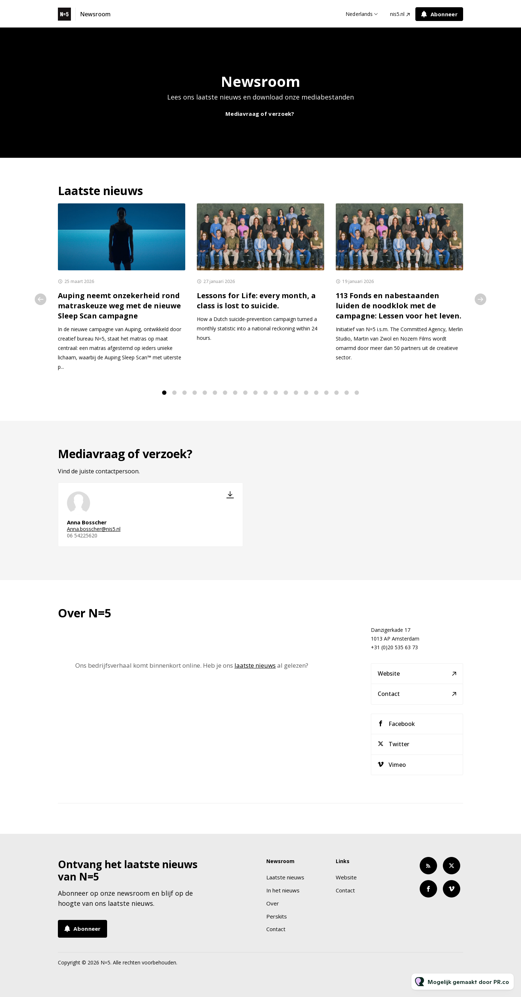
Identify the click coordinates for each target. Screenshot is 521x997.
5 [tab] (205, 392)
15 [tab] (306, 392)
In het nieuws (283, 890)
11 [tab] (265, 392)
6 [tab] (215, 392)
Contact (389, 696)
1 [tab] (164, 392)
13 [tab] (286, 392)
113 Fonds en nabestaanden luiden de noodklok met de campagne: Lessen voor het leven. (398, 306)
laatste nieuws (255, 668)
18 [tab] (336, 392)
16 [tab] (316, 392)
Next (480, 299)
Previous (40, 299)
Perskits (276, 916)
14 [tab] (296, 392)
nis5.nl (397, 13)
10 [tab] (255, 392)
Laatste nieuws (285, 877)
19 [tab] (346, 392)
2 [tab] (174, 392)
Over (272, 903)
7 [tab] (225, 392)
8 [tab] (235, 392)
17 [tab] (326, 392)
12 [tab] (276, 392)
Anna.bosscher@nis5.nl (93, 531)
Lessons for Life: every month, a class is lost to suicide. (256, 300)
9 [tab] (245, 392)
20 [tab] (357, 392)
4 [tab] (194, 392)
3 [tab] (184, 392)
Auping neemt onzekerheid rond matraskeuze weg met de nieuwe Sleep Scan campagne (119, 306)
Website (389, 676)
